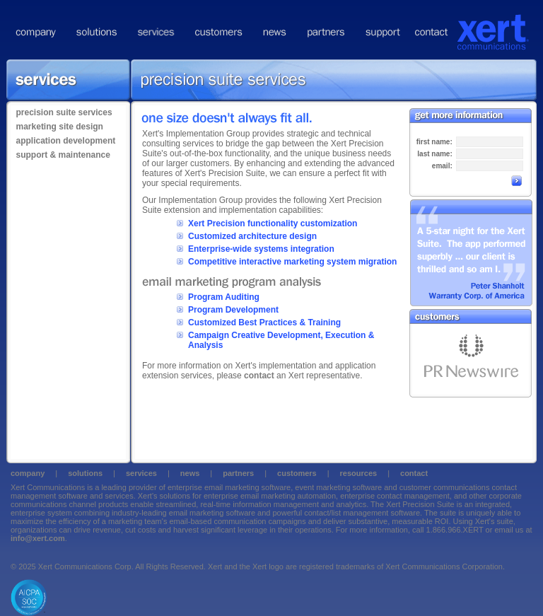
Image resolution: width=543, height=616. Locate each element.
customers (297, 473)
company (28, 473)
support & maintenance (63, 155)
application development (66, 141)
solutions (85, 473)
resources (359, 473)
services (141, 473)
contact (259, 375)
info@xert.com (38, 538)
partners (238, 473)
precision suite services (64, 112)
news (190, 473)
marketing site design (59, 127)
